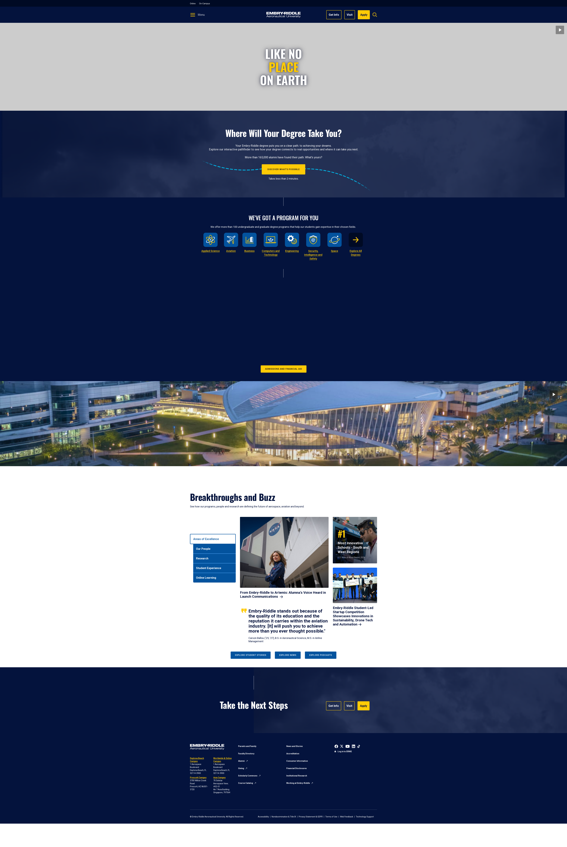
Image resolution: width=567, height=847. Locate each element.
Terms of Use (331, 817)
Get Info (334, 14)
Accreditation (292, 753)
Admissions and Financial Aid (283, 369)
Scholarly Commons (247, 776)
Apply (363, 706)
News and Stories (294, 746)
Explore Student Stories (250, 655)
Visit (350, 14)
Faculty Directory (246, 753)
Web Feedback (346, 817)
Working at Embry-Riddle (298, 783)
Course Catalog (245, 783)
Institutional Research (296, 776)
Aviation (231, 250)
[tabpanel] (308, 580)
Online (193, 3)
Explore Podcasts (320, 655)
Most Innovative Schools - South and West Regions (353, 540)
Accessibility (263, 817)
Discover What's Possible (283, 169)
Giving (241, 768)
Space (334, 250)
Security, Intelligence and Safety (313, 254)
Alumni (241, 761)
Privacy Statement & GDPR (311, 817)
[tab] (213, 539)
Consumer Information (297, 761)
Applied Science (210, 250)
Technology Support (365, 817)
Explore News (287, 655)
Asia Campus (219, 777)
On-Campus (204, 3)
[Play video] (560, 30)
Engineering (292, 250)
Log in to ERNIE (345, 751)
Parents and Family (247, 746)
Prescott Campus (198, 777)
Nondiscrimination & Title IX (284, 817)
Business (249, 250)
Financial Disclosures (296, 768)
